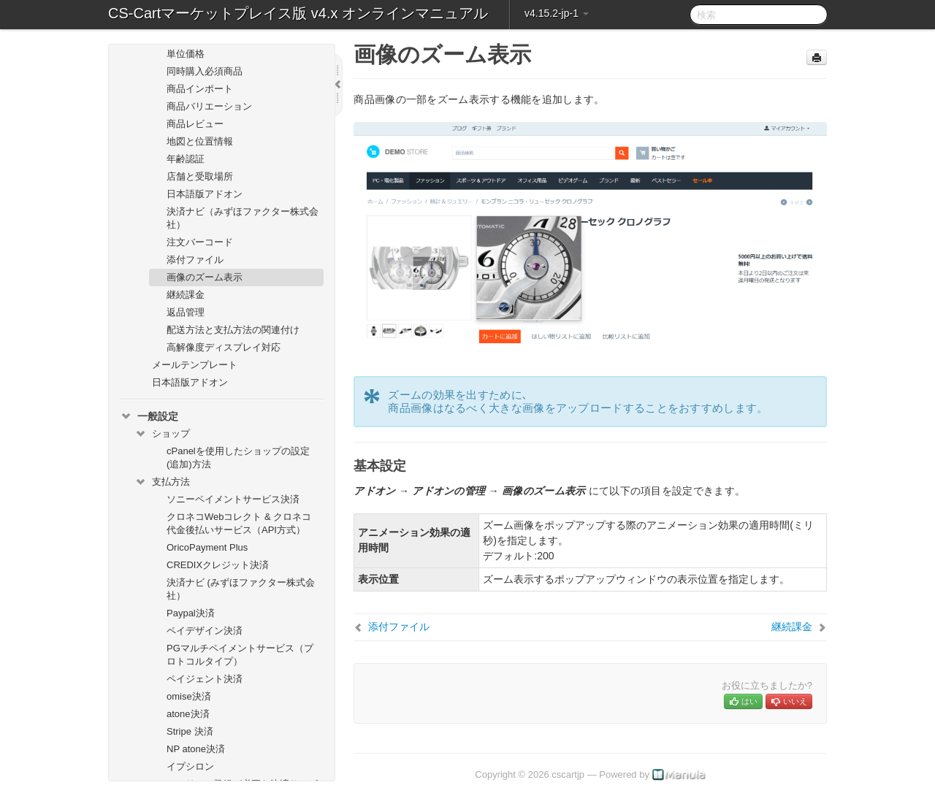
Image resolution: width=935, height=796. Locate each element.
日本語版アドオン (205, 193)
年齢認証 (186, 158)
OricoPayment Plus (207, 547)
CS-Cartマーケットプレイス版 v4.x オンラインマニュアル (298, 13)
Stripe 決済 (190, 731)
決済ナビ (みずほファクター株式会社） (241, 589)
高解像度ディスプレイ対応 (223, 347)
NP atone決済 (196, 748)
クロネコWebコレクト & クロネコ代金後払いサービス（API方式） (239, 523)
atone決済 (188, 713)
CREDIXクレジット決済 (218, 564)
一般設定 (149, 416)
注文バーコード (200, 242)
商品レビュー (195, 123)
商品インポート (200, 88)
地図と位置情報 (200, 141)
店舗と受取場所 (200, 176)
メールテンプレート (194, 364)
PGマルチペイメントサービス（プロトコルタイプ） (240, 655)
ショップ (162, 434)
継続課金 (186, 294)
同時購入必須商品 (205, 71)
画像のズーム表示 (205, 277)
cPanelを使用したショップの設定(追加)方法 (238, 457)
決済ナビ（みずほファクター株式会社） (242, 218)
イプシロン (190, 766)
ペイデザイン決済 (205, 630)
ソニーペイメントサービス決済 (233, 499)
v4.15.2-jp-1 (556, 13)
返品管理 (186, 312)
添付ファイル (195, 259)
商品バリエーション (209, 106)
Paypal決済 (191, 613)
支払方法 (162, 482)
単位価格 (186, 53)
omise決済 (189, 696)
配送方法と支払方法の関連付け (233, 329)
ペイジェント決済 (205, 678)
